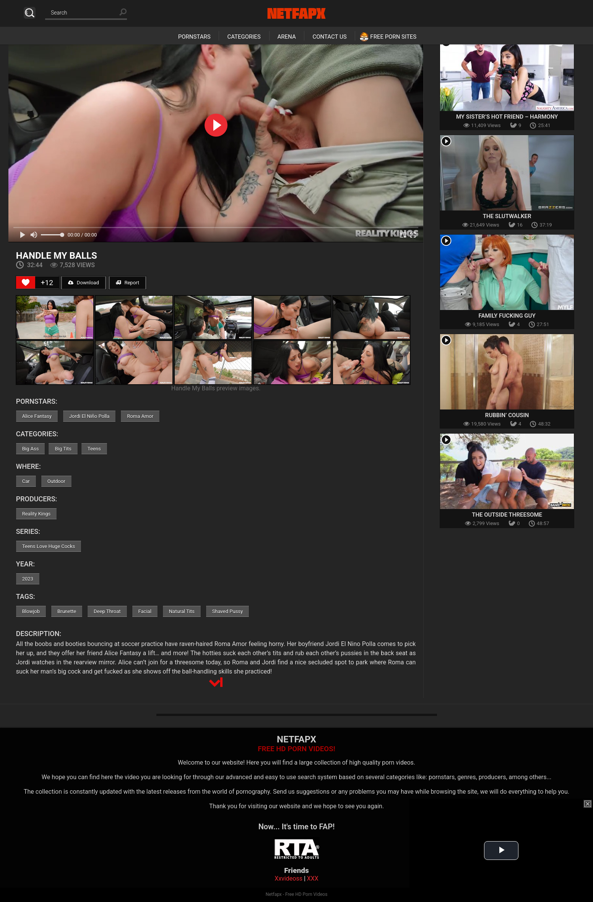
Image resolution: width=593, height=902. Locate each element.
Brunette (66, 611)
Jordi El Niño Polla (89, 416)
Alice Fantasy (37, 416)
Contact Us (329, 36)
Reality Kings (36, 514)
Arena (287, 36)
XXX (312, 878)
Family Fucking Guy (507, 315)
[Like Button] (25, 282)
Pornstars (194, 36)
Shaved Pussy (227, 611)
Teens (94, 449)
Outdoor (56, 481)
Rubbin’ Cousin (507, 415)
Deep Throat (107, 611)
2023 (27, 579)
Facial (144, 611)
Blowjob (31, 611)
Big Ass (30, 449)
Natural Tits (182, 611)
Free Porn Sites (393, 36)
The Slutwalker (507, 216)
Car (26, 481)
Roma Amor (140, 416)
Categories (243, 36)
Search (30, 13)
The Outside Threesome (507, 514)
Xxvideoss (288, 878)
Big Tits (63, 449)
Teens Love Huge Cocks (48, 546)
